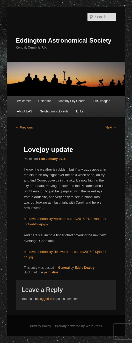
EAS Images (101, 101)
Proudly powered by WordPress (78, 326)
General (64, 268)
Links (79, 111)
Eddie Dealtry (85, 268)
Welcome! (24, 101)
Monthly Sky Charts (71, 101)
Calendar (44, 101)
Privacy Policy (40, 326)
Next (111, 127)
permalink (51, 272)
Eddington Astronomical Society (64, 40)
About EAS (24, 111)
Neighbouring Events (54, 111)
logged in (46, 299)
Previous (24, 127)
